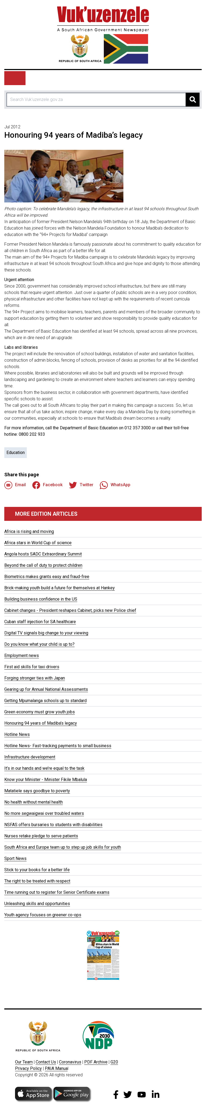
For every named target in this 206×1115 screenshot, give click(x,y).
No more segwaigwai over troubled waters (44, 813)
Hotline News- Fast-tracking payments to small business (57, 745)
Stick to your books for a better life (37, 869)
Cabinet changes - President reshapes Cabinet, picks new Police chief (70, 610)
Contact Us (46, 1062)
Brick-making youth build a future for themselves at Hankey (59, 587)
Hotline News (17, 734)
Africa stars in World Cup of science (38, 542)
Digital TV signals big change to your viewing (46, 632)
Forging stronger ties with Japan (34, 678)
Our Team (24, 1062)
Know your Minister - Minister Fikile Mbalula (45, 779)
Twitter (81, 485)
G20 (114, 1062)
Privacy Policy (28, 1068)
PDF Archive (96, 1062)
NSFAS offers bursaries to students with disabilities (53, 824)
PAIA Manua (56, 1068)
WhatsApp (115, 485)
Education (15, 452)
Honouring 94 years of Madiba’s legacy (40, 723)
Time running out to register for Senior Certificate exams (56, 892)
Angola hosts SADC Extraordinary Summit (43, 554)
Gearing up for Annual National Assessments (46, 689)
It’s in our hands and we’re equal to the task (44, 768)
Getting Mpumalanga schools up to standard (45, 700)
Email (15, 485)
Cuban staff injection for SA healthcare (40, 621)
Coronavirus (70, 1062)
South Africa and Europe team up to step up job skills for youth (62, 847)
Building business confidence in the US (40, 599)
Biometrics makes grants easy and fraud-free (46, 576)
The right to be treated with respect (37, 881)
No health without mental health (33, 802)
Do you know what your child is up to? (39, 644)
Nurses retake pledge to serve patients (41, 835)
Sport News (15, 858)
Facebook (47, 485)
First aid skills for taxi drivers (31, 666)
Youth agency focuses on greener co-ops (42, 914)
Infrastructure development (29, 757)
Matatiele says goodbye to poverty (37, 790)
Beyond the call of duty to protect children (43, 565)
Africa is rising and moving (29, 531)
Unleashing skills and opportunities (37, 903)
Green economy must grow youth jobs (39, 711)
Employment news (21, 655)
